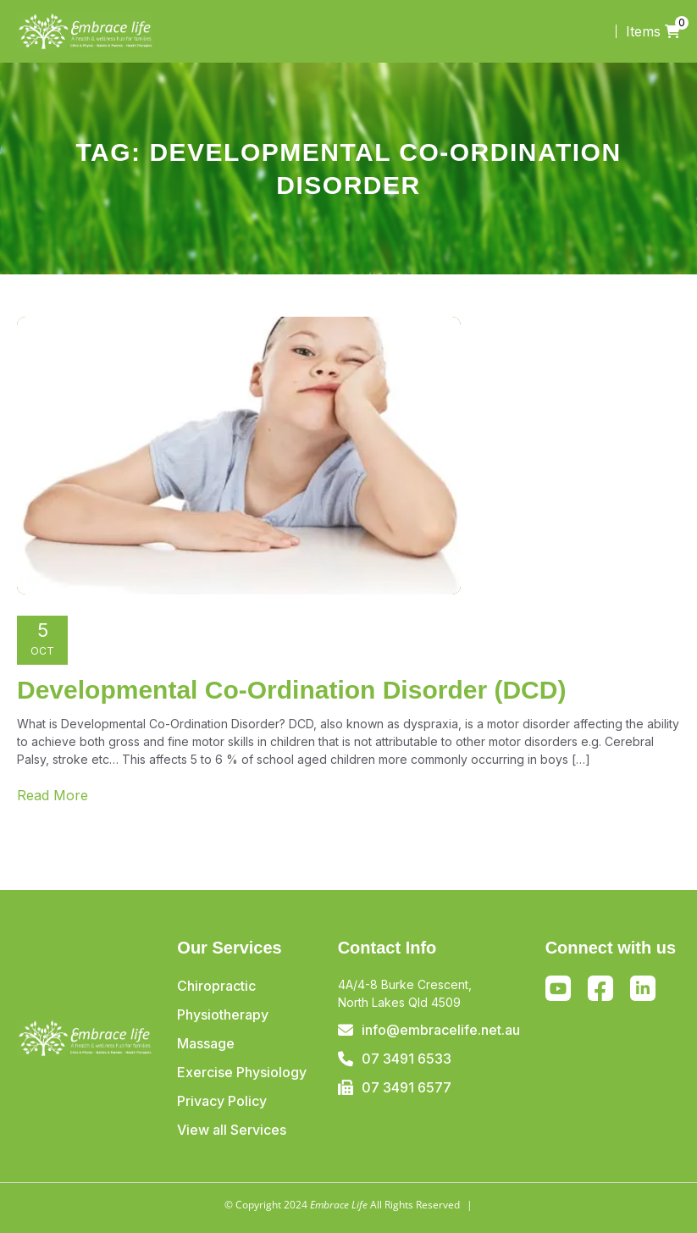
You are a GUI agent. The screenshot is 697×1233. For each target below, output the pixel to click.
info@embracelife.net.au (441, 1029)
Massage (206, 1043)
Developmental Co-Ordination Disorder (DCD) (291, 690)
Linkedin (643, 988)
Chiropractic (216, 985)
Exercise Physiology (242, 1072)
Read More (52, 795)
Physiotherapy (222, 1014)
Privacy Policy (222, 1100)
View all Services (231, 1129)
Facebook (600, 991)
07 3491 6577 (406, 1087)
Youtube (558, 988)
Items (653, 31)
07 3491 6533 (406, 1058)
